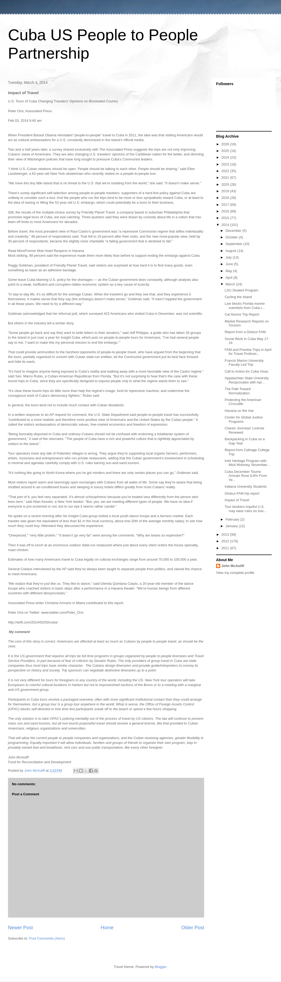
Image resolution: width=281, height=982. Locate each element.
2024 (225, 157)
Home (107, 927)
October (232, 237)
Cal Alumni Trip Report (242, 314)
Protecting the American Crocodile (243, 402)
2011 (225, 548)
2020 (225, 184)
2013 (225, 534)
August (231, 251)
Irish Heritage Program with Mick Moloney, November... (247, 463)
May (229, 271)
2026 (225, 144)
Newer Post (20, 927)
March (231, 284)
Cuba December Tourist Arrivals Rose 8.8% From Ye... (246, 476)
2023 (225, 164)
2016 (225, 211)
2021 (225, 178)
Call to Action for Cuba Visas (246, 371)
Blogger (160, 967)
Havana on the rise (239, 411)
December (234, 231)
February (233, 519)
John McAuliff (232, 566)
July (229, 257)
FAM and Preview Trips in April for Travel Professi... (248, 352)
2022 (225, 171)
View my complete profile (235, 573)
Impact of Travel (237, 500)
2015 (225, 218)
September (234, 244)
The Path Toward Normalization (238, 391)
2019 (225, 191)
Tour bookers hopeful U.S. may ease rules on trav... (245, 509)
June (230, 264)
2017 (225, 205)
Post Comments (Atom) (47, 938)
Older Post (192, 927)
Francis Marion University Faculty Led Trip (244, 363)
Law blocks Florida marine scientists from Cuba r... (245, 306)
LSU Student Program (241, 290)
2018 (225, 198)
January (232, 526)
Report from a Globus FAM (245, 332)
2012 (225, 541)
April (230, 278)
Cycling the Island (238, 297)
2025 (225, 151)
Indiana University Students (245, 486)
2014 (225, 225)
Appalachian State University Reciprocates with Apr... (247, 380)
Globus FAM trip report (242, 493)
